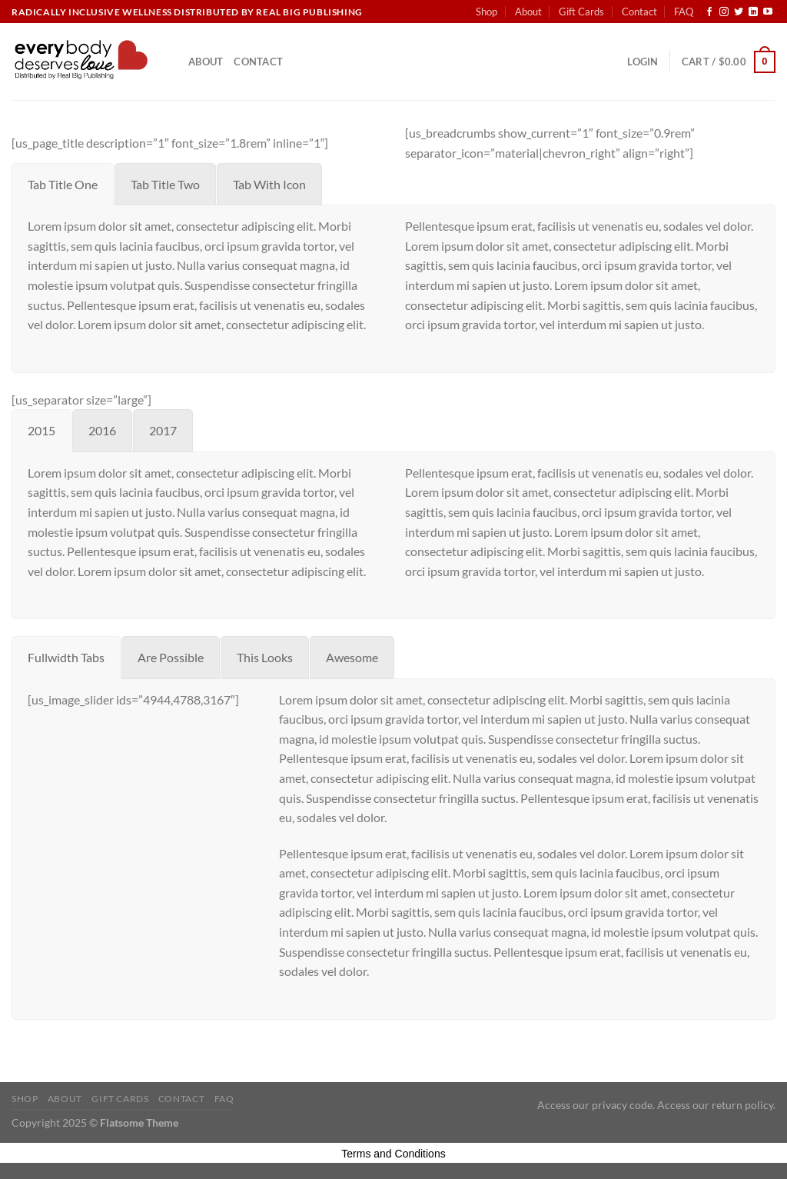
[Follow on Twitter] (738, 12)
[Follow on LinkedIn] (753, 12)
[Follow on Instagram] (724, 12)
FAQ (683, 11)
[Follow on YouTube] (767, 12)
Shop (486, 11)
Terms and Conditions (393, 1153)
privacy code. (623, 1104)
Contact (639, 11)
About (528, 11)
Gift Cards (581, 11)
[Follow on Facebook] (709, 12)
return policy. (743, 1104)
